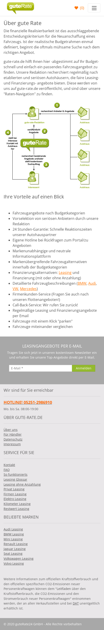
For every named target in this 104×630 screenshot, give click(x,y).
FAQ (7, 470)
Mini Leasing (13, 539)
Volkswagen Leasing (19, 558)
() (81, 7)
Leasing (65, 272)
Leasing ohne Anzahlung (22, 484)
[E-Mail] (40, 368)
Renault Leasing (16, 544)
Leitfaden (64, 589)
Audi (92, 283)
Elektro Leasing (15, 499)
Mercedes (28, 288)
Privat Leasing (14, 489)
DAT (76, 603)
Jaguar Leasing (15, 549)
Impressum (12, 444)
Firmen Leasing (15, 494)
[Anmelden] (83, 368)
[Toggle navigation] (94, 7)
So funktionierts (15, 474)
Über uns (11, 430)
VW (15, 288)
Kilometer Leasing (17, 504)
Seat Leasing (13, 553)
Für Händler (13, 434)
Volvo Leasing (14, 563)
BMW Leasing (14, 534)
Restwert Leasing (16, 509)
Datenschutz (13, 439)
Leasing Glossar (15, 479)
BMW (82, 283)
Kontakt (9, 465)
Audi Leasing (13, 529)
